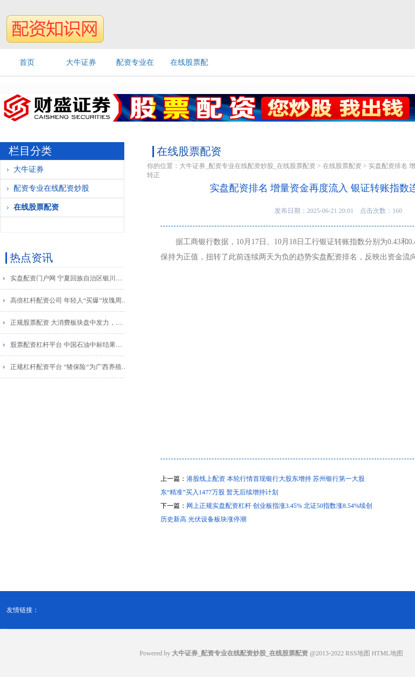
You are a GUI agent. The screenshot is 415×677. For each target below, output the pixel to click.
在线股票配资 (36, 207)
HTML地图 (387, 653)
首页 (27, 62)
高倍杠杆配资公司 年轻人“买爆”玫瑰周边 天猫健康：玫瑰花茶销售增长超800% (69, 300)
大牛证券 (81, 62)
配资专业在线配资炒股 (51, 188)
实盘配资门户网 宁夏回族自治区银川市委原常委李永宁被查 (69, 278)
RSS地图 (357, 653)
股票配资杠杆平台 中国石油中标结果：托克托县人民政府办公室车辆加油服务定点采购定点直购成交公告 (69, 344)
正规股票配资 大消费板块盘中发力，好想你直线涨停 (69, 322)
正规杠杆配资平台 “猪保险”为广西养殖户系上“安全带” (69, 367)
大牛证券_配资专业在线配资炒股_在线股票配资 (247, 166)
